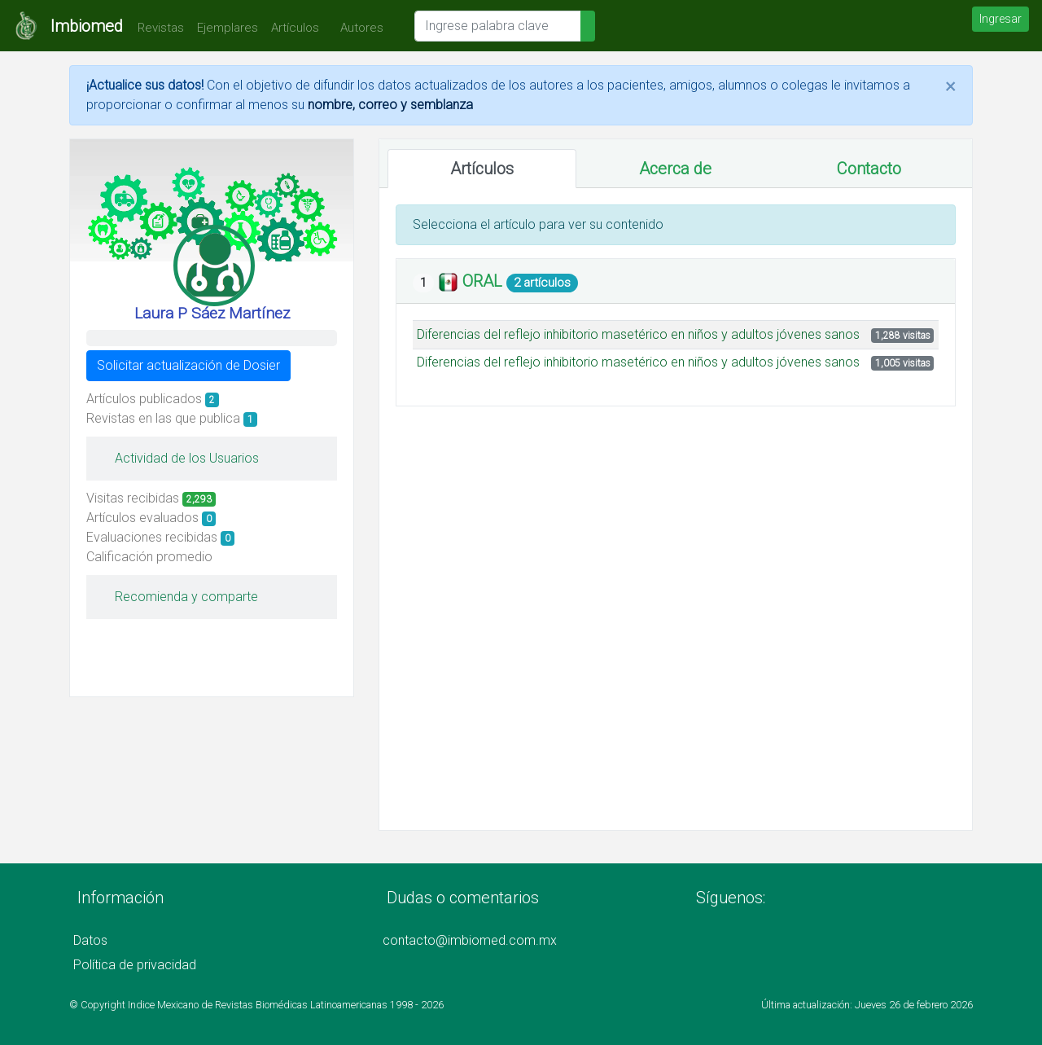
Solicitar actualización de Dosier (188, 365)
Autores (357, 27)
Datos (90, 940)
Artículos (295, 27)
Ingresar (1000, 18)
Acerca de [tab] (675, 168)
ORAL (484, 281)
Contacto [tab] (869, 168)
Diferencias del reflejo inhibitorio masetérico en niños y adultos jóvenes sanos (638, 334)
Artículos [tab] (482, 168)
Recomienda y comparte (178, 597)
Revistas (156, 27)
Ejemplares (227, 27)
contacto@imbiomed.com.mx (470, 940)
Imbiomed (86, 26)
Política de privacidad (134, 965)
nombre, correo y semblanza (390, 104)
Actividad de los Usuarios (179, 458)
